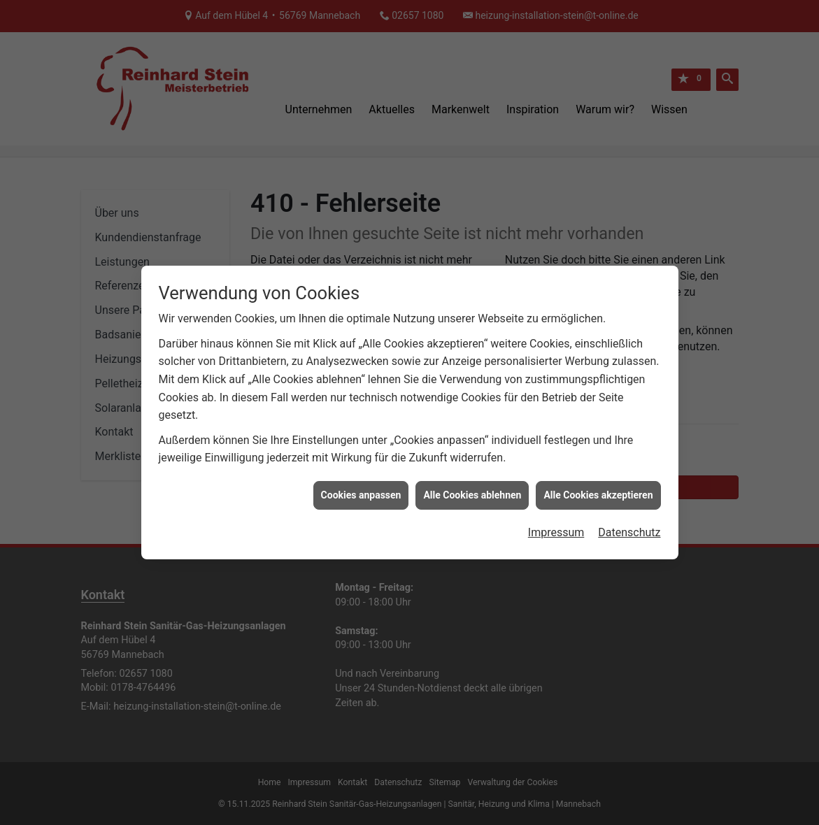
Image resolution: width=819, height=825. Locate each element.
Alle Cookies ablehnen (472, 490)
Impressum (556, 529)
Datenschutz (629, 529)
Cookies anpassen (361, 490)
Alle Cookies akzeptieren (598, 490)
